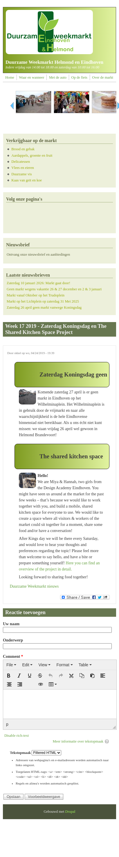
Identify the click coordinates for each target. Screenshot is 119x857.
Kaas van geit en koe (26, 180)
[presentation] (11, 665)
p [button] (7, 724)
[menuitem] (11, 664)
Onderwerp (13, 640)
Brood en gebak (23, 149)
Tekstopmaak (21, 753)
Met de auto (57, 77)
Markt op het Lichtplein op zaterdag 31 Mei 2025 (43, 301)
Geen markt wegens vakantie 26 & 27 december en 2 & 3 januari (54, 289)
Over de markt (102, 77)
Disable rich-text (16, 736)
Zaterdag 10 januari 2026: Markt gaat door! (38, 283)
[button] (9, 675)
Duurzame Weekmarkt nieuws (34, 586)
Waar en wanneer (31, 77)
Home (9, 77)
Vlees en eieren (22, 168)
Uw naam (11, 624)
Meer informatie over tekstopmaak (78, 741)
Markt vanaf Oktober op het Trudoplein (35, 295)
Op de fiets (79, 77)
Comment (13, 656)
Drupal (70, 812)
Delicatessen (20, 162)
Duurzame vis (21, 174)
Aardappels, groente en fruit (31, 155)
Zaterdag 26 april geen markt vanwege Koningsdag (44, 307)
